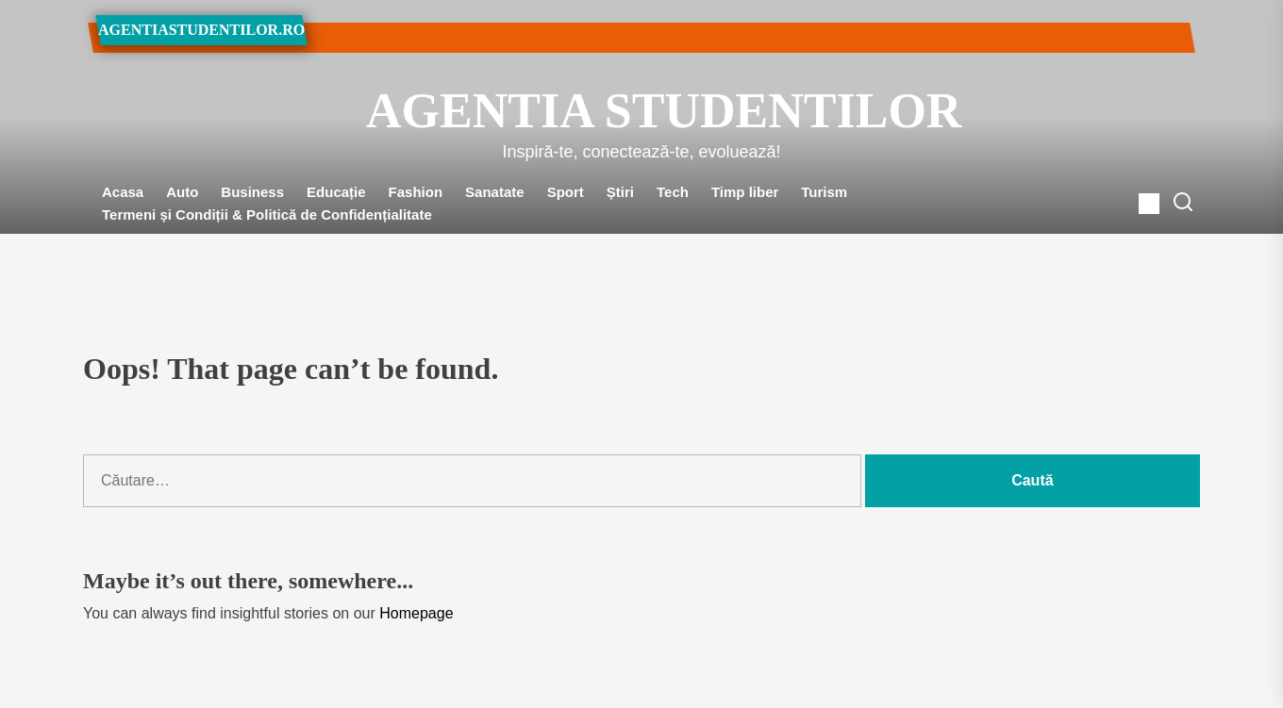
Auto (182, 192)
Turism (824, 192)
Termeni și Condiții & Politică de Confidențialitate (267, 214)
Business (252, 192)
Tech (673, 192)
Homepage (416, 613)
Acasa (122, 192)
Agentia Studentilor (641, 111)
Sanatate (495, 192)
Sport (565, 192)
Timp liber (744, 192)
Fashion (416, 192)
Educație (336, 192)
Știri (620, 192)
